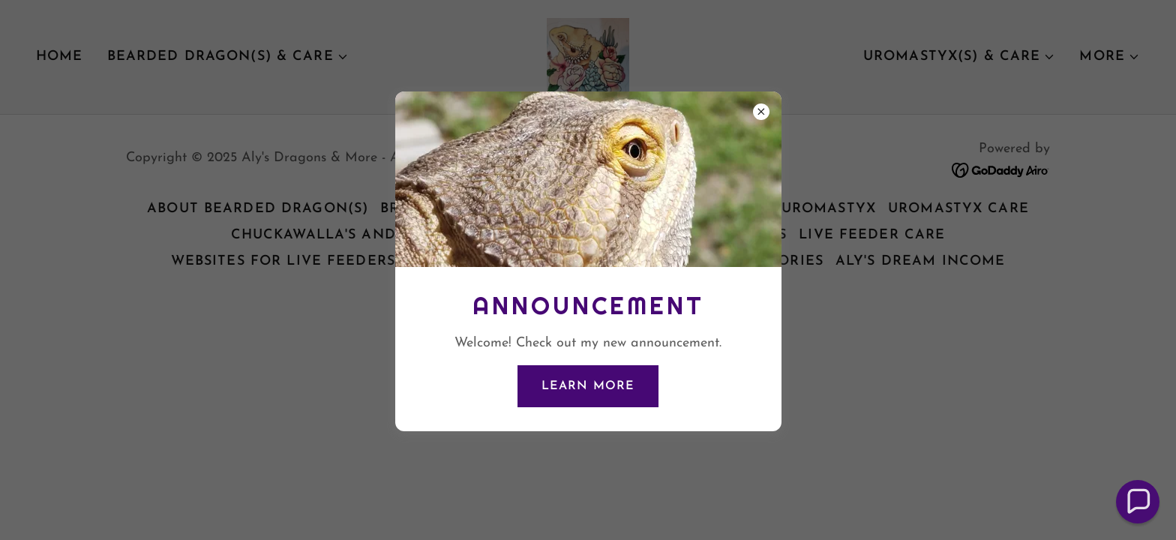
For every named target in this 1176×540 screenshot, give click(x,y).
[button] (1137, 501)
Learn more (588, 386)
